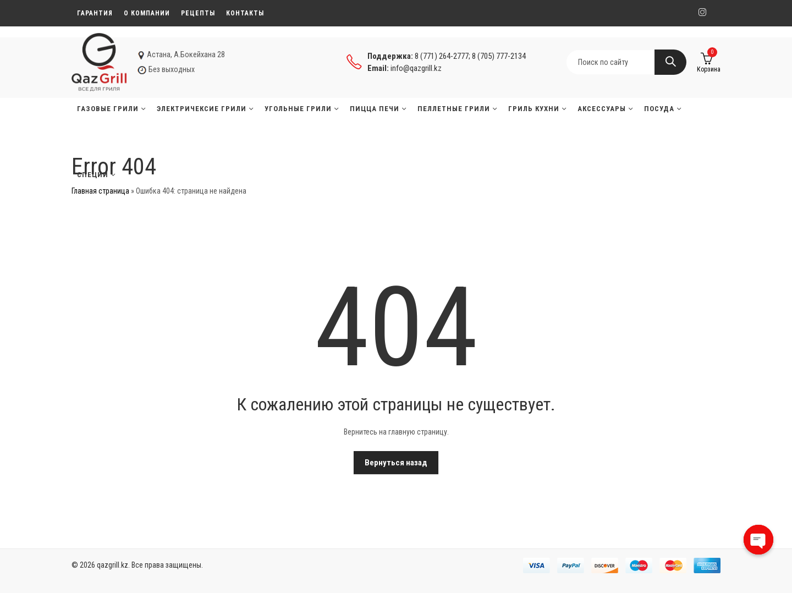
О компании (147, 13)
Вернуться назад (396, 463)
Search (670, 62)
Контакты (245, 13)
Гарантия (95, 13)
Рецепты (198, 13)
